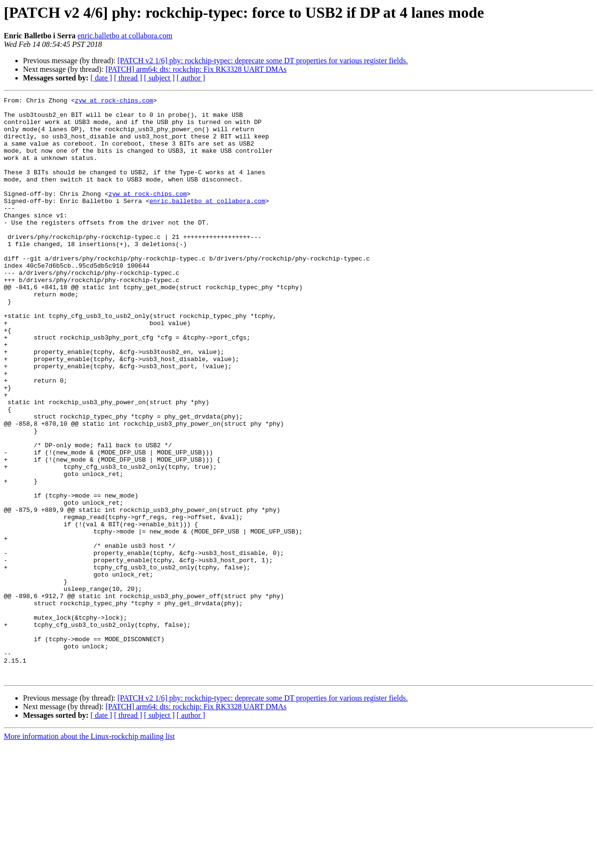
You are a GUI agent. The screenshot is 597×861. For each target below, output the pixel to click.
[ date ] (101, 78)
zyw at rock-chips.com (114, 101)
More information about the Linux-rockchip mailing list (89, 853)
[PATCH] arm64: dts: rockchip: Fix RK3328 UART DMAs (195, 69)
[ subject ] (159, 78)
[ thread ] (128, 78)
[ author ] (191, 78)
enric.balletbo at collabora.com (125, 36)
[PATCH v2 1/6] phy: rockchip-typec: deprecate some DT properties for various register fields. (262, 61)
